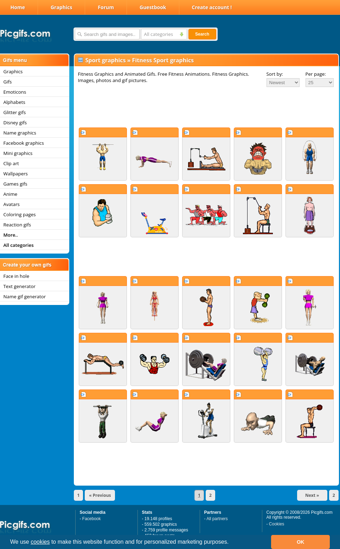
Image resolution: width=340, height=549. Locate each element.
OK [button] (300, 542)
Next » (312, 495)
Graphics (61, 7)
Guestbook (153, 7)
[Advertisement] (206, 107)
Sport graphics (105, 60)
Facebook (91, 518)
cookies (40, 542)
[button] (231, 543)
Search (202, 34)
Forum (106, 7)
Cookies (276, 524)
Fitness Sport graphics (163, 60)
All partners (217, 518)
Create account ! (212, 7)
